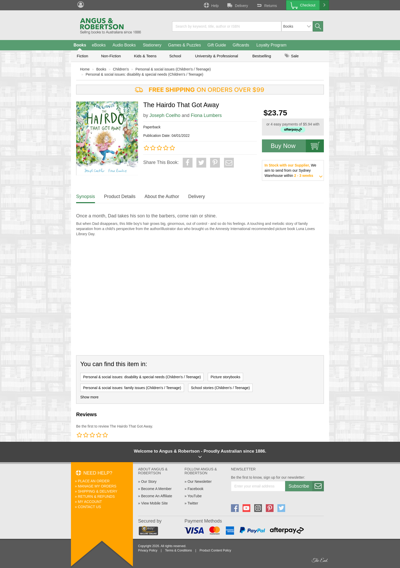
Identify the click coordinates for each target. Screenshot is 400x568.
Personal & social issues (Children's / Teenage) (173, 69)
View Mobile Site (154, 503)
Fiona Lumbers (206, 115)
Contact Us (89, 507)
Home (85, 69)
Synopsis (85, 196)
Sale (292, 56)
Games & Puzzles (184, 45)
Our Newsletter (200, 481)
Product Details (119, 196)
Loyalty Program (272, 45)
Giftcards (241, 45)
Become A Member (156, 489)
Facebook (195, 489)
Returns (266, 5)
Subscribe (306, 486)
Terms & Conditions (178, 550)
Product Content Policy (215, 550)
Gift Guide (216, 45)
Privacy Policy (147, 550)
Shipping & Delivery (97, 491)
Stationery (152, 45)
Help (211, 5)
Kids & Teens (145, 56)
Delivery (237, 5)
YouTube (194, 496)
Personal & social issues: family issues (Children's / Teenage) (132, 388)
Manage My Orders (97, 486)
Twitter (192, 503)
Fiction (82, 56)
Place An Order (94, 481)
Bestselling (261, 56)
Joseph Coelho (164, 115)
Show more (89, 397)
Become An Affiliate (156, 496)
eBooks (99, 45)
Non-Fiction (111, 56)
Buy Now (297, 145)
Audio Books (124, 45)
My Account (90, 502)
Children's (121, 69)
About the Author (162, 196)
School (175, 56)
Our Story (149, 481)
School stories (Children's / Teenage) (220, 388)
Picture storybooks (225, 377)
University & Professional (216, 56)
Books (80, 45)
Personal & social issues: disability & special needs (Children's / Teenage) (144, 74)
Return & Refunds (96, 496)
